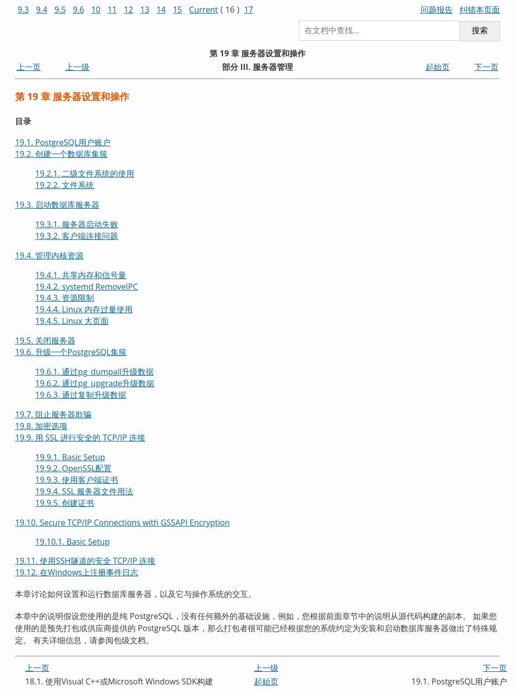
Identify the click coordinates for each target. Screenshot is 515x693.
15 (177, 9)
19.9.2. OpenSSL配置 (73, 468)
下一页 (486, 66)
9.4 (42, 9)
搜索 (480, 30)
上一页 (29, 66)
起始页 (438, 66)
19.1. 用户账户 (63, 142)
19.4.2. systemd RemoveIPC (86, 286)
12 (128, 9)
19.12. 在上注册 (76, 572)
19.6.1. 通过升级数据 (94, 371)
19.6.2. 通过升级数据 (94, 383)
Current (203, 9)
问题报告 (437, 9)
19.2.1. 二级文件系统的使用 (84, 173)
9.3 (23, 9)
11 (112, 9)
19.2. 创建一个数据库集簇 (61, 153)
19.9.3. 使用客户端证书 (76, 479)
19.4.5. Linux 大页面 (72, 320)
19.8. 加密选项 (41, 425)
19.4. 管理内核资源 (49, 255)
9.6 (78, 9)
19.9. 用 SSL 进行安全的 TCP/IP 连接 (80, 437)
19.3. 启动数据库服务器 (57, 204)
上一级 (77, 66)
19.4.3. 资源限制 (64, 297)
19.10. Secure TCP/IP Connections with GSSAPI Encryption (122, 522)
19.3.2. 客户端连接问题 (76, 235)
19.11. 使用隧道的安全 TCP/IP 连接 (85, 560)
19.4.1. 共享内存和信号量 (80, 275)
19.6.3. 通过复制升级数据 (80, 394)
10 (95, 9)
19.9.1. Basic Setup (70, 457)
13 (144, 9)
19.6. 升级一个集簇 (71, 352)
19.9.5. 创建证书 (64, 502)
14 (160, 9)
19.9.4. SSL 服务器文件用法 (84, 491)
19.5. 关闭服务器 (45, 340)
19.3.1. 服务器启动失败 (76, 224)
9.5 (60, 9)
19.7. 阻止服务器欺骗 (53, 414)
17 (248, 9)
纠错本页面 (480, 9)
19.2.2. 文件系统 (64, 185)
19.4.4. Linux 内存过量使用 (84, 309)
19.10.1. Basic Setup (72, 541)
